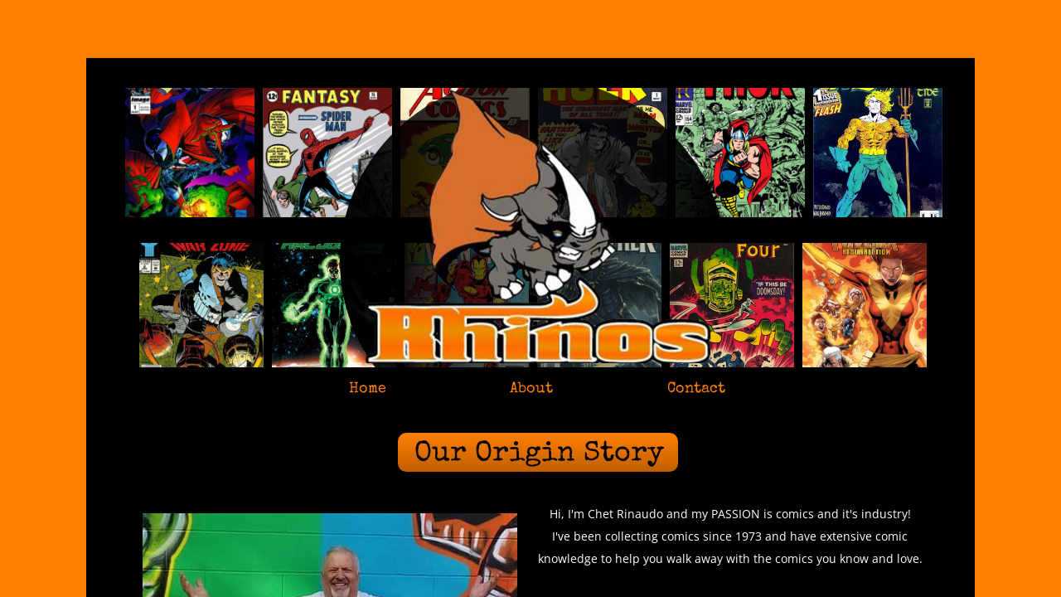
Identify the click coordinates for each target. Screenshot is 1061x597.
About (531, 388)
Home (367, 388)
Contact (696, 388)
